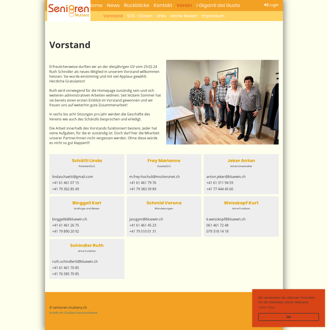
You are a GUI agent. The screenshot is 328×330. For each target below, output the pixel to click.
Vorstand (113, 16)
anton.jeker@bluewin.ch (226, 176)
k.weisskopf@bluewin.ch (226, 219)
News (113, 5)
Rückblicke (136, 5)
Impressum (213, 16)
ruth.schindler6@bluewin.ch (75, 261)
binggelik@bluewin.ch (69, 219)
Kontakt (163, 5)
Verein (184, 5)
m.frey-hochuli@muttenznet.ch (154, 176)
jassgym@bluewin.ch (146, 219)
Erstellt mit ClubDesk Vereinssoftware (73, 313)
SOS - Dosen (139, 16)
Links (161, 16)
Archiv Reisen (183, 16)
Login (271, 5)
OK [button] (288, 317)
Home (95, 5)
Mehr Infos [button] (267, 307)
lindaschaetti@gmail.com (72, 176)
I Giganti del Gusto (218, 5)
